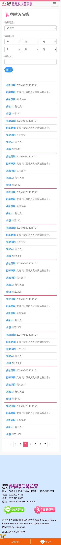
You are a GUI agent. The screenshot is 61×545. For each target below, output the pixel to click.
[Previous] (11, 444)
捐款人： (9, 56)
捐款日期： (10, 36)
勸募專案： (10, 22)
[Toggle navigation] (55, 3)
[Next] (50, 444)
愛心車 (48, 542)
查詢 (8, 69)
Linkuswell (20, 527)
